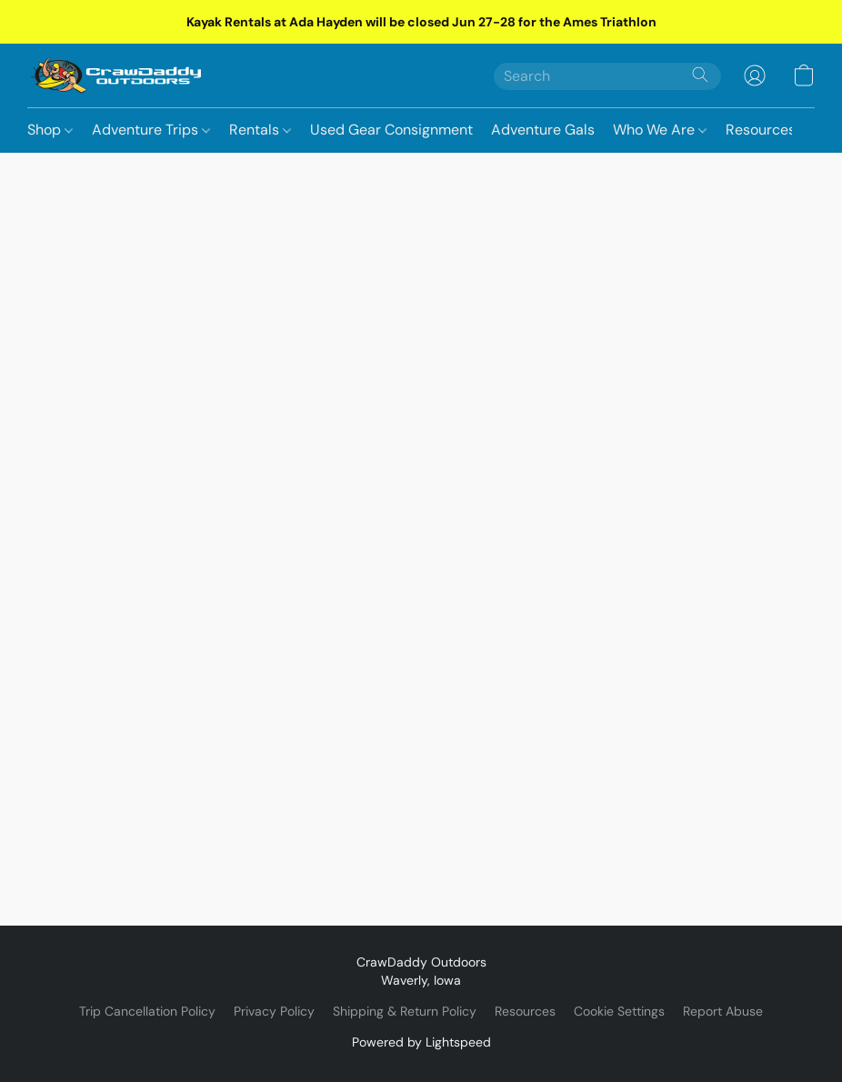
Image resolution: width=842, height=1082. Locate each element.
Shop (50, 129)
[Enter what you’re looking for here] (607, 76)
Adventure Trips (151, 129)
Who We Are (660, 129)
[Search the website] (700, 74)
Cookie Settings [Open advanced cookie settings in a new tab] (619, 1011)
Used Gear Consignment (391, 129)
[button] (116, 75)
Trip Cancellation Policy (147, 1011)
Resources (761, 129)
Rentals (260, 129)
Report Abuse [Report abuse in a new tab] (723, 1011)
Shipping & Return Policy (404, 1011)
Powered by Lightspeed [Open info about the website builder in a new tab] (421, 1042)
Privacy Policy (274, 1011)
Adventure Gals (543, 129)
